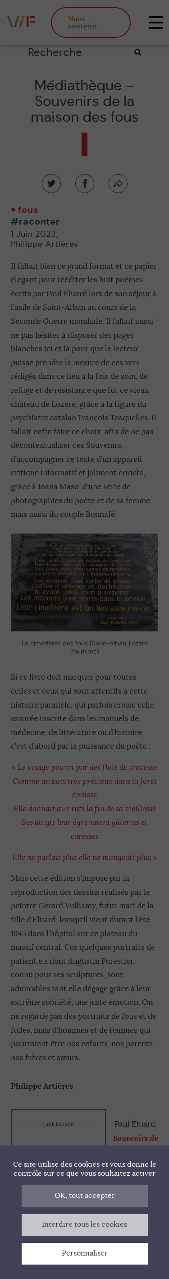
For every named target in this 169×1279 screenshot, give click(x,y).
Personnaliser (85, 1253)
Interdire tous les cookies (84, 1224)
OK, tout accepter (85, 1195)
